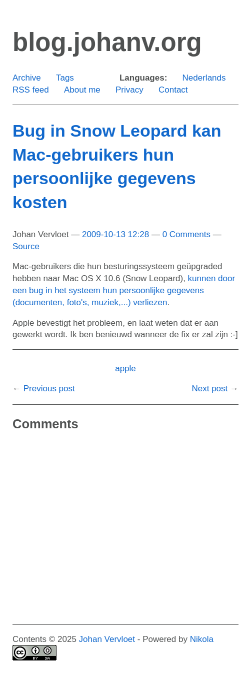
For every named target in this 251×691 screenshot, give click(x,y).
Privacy (130, 90)
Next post (210, 388)
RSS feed (30, 90)
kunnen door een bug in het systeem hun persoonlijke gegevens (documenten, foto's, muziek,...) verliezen (123, 290)
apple (125, 368)
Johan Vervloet (107, 639)
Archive (26, 78)
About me (82, 90)
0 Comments (186, 234)
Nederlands (204, 78)
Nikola (202, 639)
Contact (173, 90)
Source (26, 246)
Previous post (49, 388)
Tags (65, 78)
